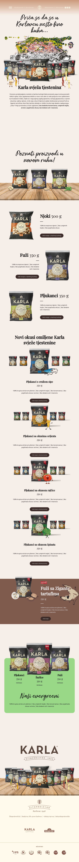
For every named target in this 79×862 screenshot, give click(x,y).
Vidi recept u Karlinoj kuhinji (51, 235)
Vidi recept (46, 618)
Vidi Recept (19, 683)
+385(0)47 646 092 (48, 816)
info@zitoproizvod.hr (62, 816)
